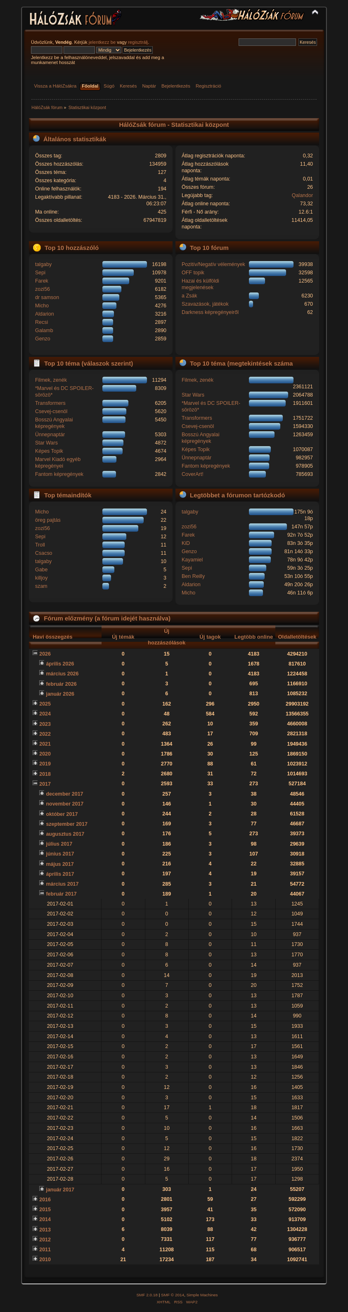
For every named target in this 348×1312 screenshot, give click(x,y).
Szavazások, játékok (205, 304)
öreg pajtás (48, 520)
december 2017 (64, 794)
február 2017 (61, 894)
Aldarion (44, 314)
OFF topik (193, 273)
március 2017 (62, 884)
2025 (45, 704)
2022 (45, 734)
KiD (186, 543)
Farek (41, 281)
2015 (45, 1209)
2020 (45, 754)
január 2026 (60, 694)
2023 (45, 724)
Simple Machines (202, 1295)
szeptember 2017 (67, 824)
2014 (45, 1219)
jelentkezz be (102, 42)
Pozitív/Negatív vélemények (213, 264)
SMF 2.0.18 (147, 1295)
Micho (42, 306)
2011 (45, 1250)
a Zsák (189, 296)
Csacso (43, 553)
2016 (45, 1200)
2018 (45, 774)
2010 (45, 1259)
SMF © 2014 (172, 1295)
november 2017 (64, 804)
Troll (40, 545)
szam (41, 586)
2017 (45, 784)
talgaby (43, 264)
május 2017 (59, 864)
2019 (45, 764)
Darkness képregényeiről (210, 312)
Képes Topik (49, 451)
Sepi (40, 273)
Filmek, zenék (51, 380)
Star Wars (46, 443)
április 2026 (60, 664)
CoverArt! (193, 474)
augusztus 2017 (65, 834)
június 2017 (60, 854)
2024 (45, 714)
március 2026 (62, 674)
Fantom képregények (59, 474)
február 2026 (61, 684)
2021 (45, 744)
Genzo (42, 339)
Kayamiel (192, 560)
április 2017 (60, 874)
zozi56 (42, 289)
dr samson (47, 297)
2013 (45, 1230)
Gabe (41, 570)
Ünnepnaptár (50, 434)
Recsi (41, 322)
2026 (45, 654)
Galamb (44, 330)
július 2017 (59, 844)
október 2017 (62, 814)
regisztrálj (138, 42)
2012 (45, 1240)
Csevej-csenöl (51, 411)
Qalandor (302, 195)
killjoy (41, 578)
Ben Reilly (193, 576)
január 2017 (60, 1190)
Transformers (50, 403)
